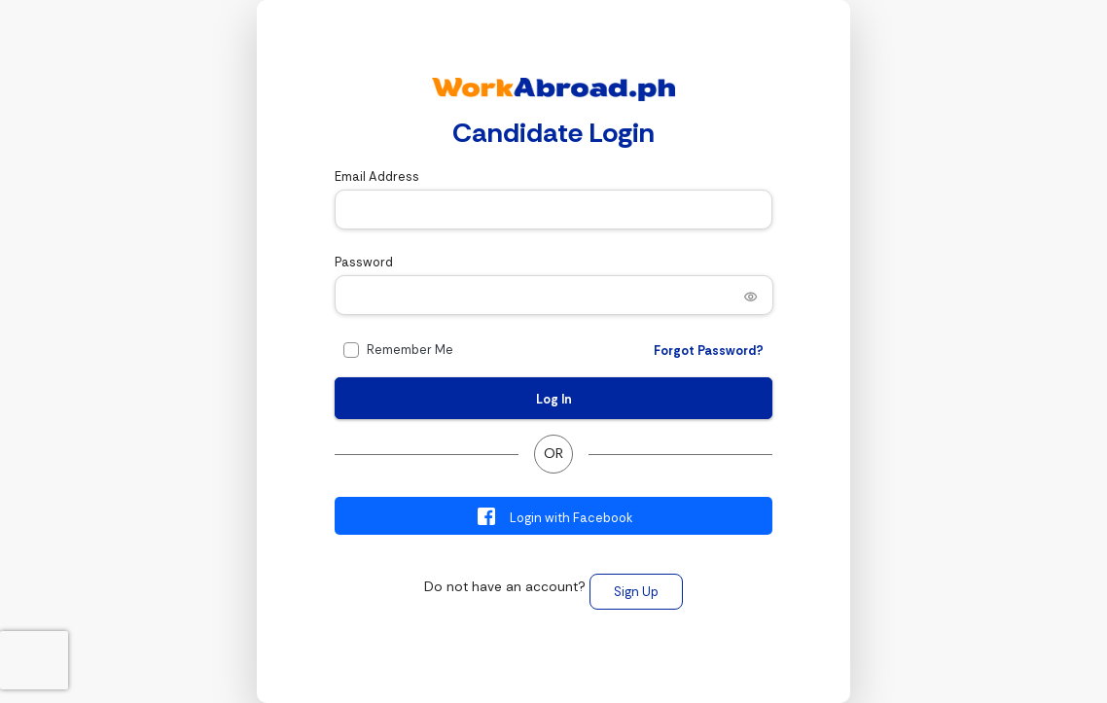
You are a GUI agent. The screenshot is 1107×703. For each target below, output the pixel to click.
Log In (554, 399)
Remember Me (410, 349)
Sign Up (636, 591)
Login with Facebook (554, 516)
